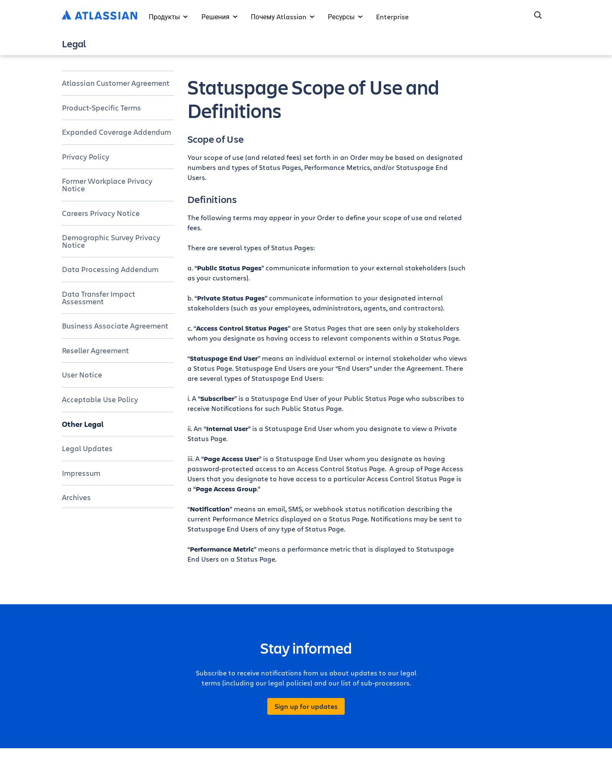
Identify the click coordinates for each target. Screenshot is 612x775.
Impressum (81, 473)
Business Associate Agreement (115, 326)
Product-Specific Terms (101, 108)
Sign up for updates (306, 706)
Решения (219, 16)
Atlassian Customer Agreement (115, 83)
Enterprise (392, 16)
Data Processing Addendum (110, 269)
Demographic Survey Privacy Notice (111, 241)
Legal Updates (87, 448)
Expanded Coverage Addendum (116, 132)
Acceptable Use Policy (100, 399)
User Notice (82, 375)
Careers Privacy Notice (101, 213)
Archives (76, 497)
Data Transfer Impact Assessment (98, 297)
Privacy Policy (85, 156)
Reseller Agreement (95, 350)
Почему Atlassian (283, 16)
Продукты (168, 16)
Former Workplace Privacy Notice (107, 184)
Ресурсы (345, 16)
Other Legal (83, 424)
